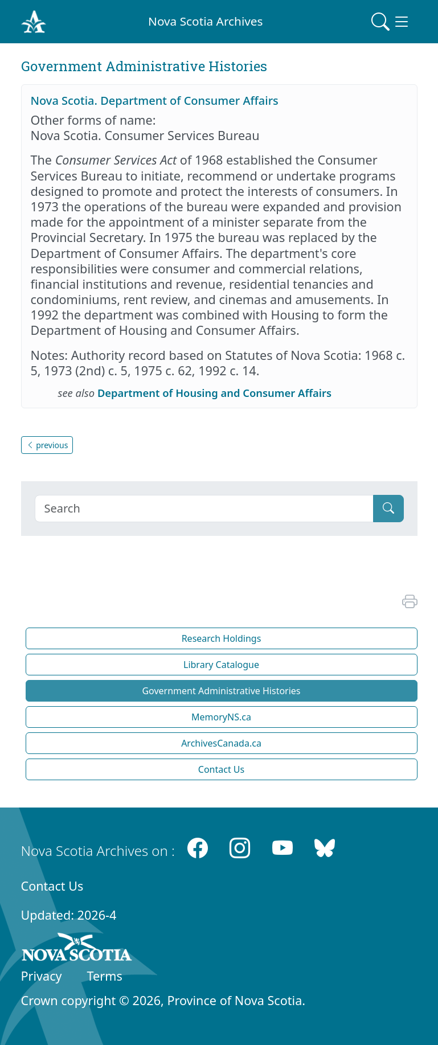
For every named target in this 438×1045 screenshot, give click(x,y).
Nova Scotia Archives (205, 21)
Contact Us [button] (221, 769)
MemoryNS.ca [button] (221, 717)
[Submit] (388, 508)
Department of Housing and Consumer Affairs (214, 393)
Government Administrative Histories (221, 691)
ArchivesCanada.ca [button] (221, 743)
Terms (104, 976)
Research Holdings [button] (221, 638)
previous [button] (47, 445)
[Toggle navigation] (391, 22)
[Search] (204, 508)
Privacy (41, 976)
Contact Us (52, 886)
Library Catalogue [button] (221, 664)
